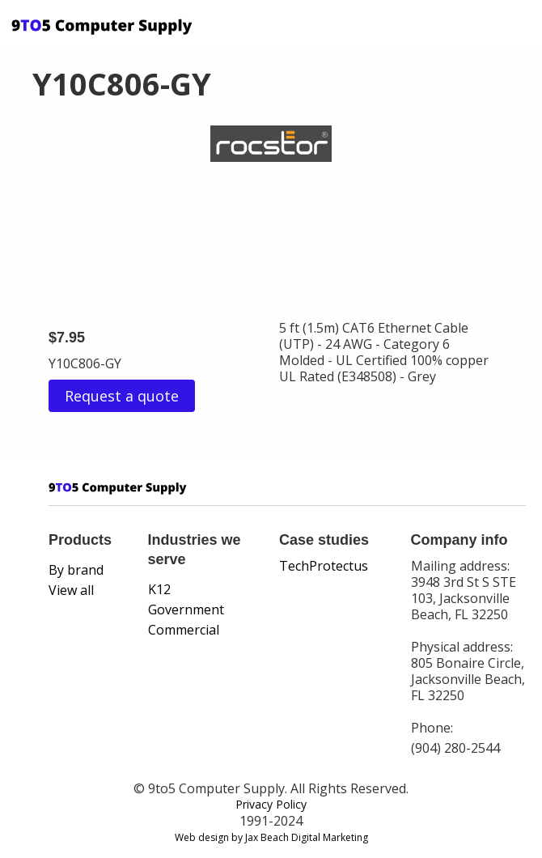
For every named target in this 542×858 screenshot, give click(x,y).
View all (71, 590)
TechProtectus (323, 566)
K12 (159, 589)
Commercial (183, 630)
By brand (76, 570)
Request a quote (122, 396)
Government (186, 609)
